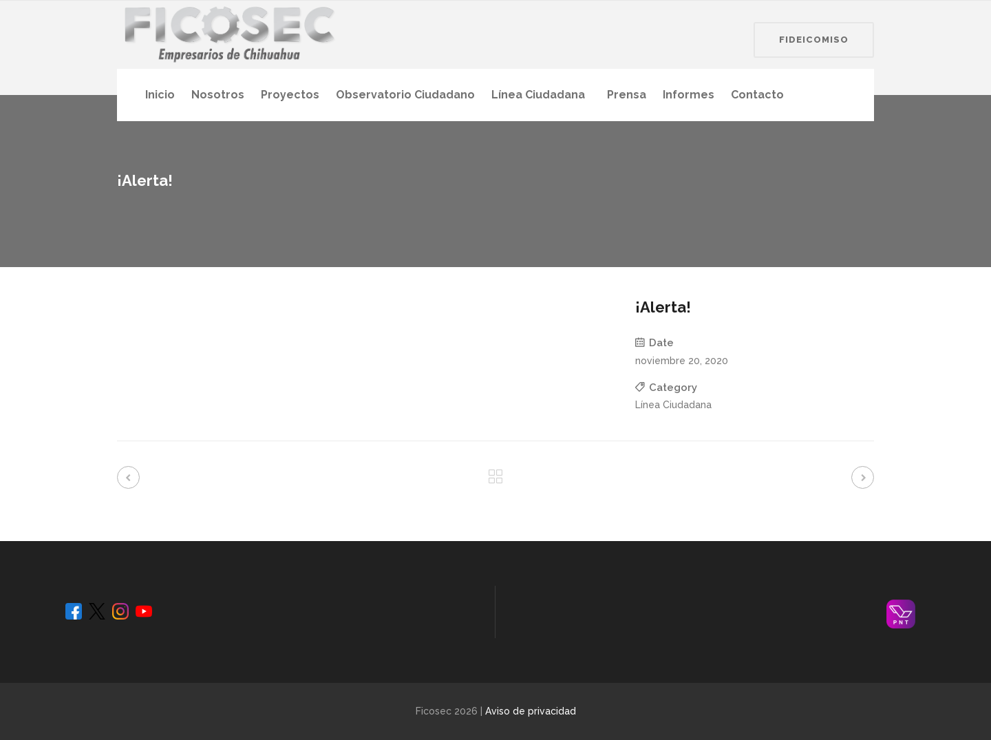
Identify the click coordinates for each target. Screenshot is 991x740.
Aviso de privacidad (530, 711)
